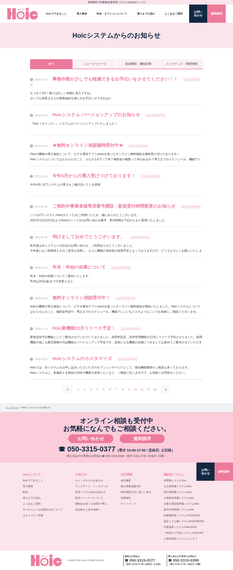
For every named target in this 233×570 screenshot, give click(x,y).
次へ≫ (165, 389)
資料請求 (142, 438)
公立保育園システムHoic (178, 486)
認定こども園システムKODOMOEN (184, 521)
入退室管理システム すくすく (181, 538)
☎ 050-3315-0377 (86, 449)
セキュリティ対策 (33, 515)
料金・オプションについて (112, 13)
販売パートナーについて (89, 497)
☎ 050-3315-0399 (113, 455)
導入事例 (82, 13)
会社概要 (126, 480)
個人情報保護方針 (131, 486)
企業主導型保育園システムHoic (181, 503)
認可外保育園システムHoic (179, 509)
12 (148, 389)
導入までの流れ (146, 13)
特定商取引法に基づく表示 (136, 492)
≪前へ (67, 389)
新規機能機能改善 (138, 63)
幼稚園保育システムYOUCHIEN (182, 515)
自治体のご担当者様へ (88, 509)
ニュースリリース (94, 63)
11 (142, 389)
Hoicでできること (56, 13)
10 (135, 389)
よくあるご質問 (174, 13)
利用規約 (126, 497)
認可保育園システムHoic (178, 492)
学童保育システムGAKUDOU (180, 527)
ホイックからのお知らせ (89, 480)
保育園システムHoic (175, 480)
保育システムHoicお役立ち (90, 492)
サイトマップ (128, 503)
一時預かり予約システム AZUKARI (184, 532)
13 (154, 389)
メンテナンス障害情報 (182, 63)
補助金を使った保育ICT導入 (91, 503)
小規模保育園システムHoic (179, 497)
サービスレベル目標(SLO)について (43, 509)
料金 (25, 492)
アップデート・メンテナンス (91, 486)
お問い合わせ (90, 438)
